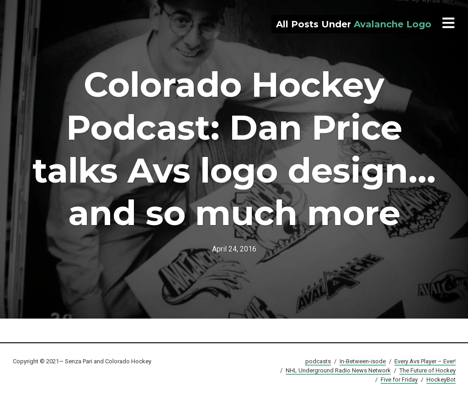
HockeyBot (441, 379)
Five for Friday (399, 379)
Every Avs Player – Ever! (425, 361)
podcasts (318, 361)
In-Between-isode (363, 361)
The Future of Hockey (427, 370)
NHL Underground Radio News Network (338, 370)
